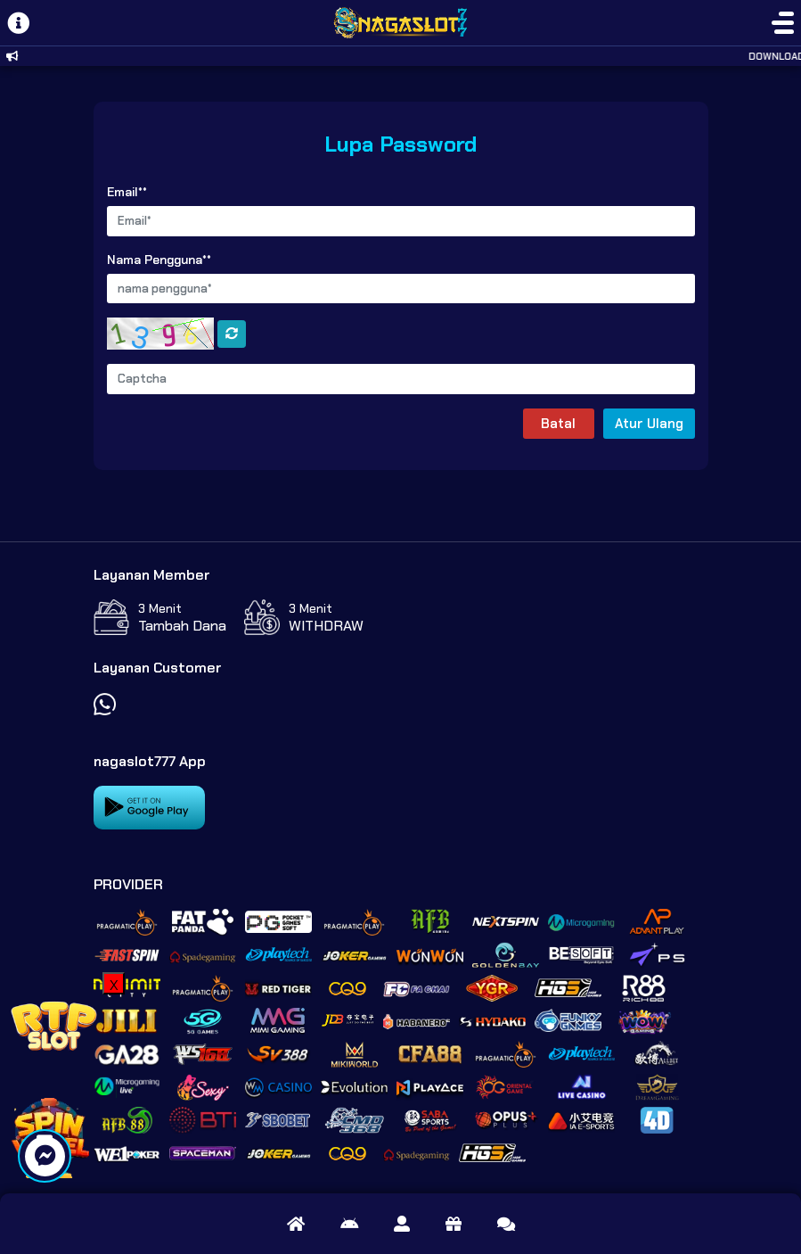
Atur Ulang (649, 424)
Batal (558, 424)
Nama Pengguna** (159, 260)
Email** (127, 192)
